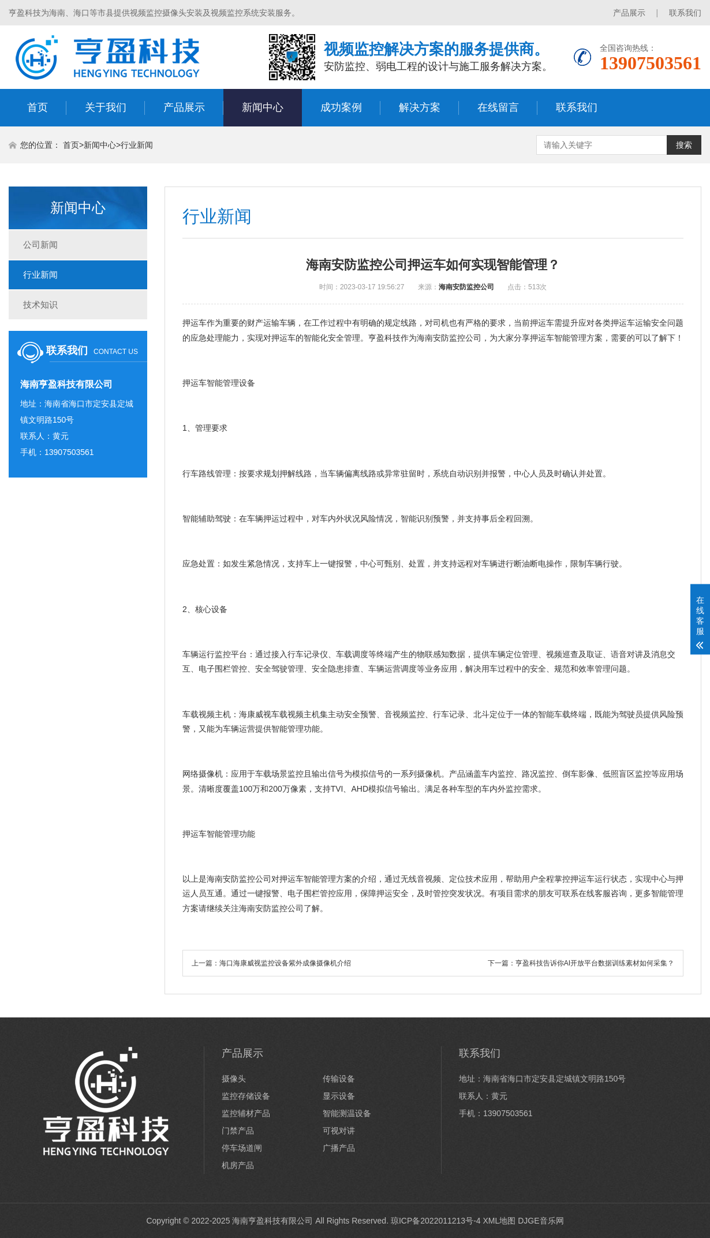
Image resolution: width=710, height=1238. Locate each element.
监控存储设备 (246, 1096)
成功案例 (341, 107)
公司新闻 (40, 244)
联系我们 (685, 12)
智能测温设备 (347, 1113)
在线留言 (498, 107)
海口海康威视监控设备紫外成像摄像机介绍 (285, 963)
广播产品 (339, 1148)
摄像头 (234, 1078)
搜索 (684, 145)
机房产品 (238, 1165)
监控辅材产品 (246, 1113)
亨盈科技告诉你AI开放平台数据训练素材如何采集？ (594, 963)
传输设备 (339, 1078)
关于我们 (105, 107)
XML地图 (499, 1220)
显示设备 (339, 1096)
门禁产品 (238, 1130)
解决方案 (419, 107)
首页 (37, 107)
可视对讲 (339, 1130)
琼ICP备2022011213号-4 (436, 1220)
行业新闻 (137, 145)
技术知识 (40, 305)
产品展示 (629, 12)
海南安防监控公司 (466, 287)
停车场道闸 (242, 1148)
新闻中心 (262, 107)
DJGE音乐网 (540, 1220)
